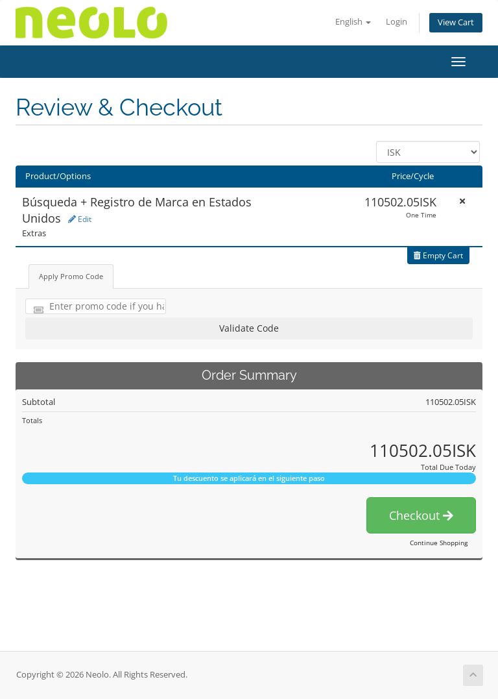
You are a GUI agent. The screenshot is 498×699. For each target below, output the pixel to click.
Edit (79, 219)
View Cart (456, 22)
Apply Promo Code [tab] (71, 276)
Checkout (421, 515)
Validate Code (249, 328)
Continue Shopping (439, 542)
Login (396, 21)
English (353, 21)
